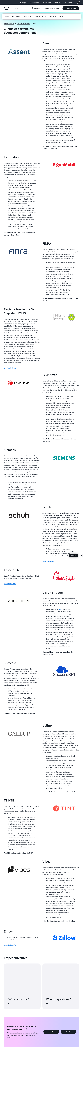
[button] (70, 8)
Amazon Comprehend (23, 23)
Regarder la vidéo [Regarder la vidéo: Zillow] (10, 945)
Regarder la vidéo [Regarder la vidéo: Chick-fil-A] (10, 584)
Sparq (60, 609)
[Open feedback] (81, 555)
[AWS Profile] (78, 2)
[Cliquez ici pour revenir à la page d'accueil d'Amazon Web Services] (6, 9)
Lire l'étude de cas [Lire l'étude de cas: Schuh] (48, 561)
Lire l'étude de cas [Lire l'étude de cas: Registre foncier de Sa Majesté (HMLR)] (10, 368)
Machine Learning (9, 23)
